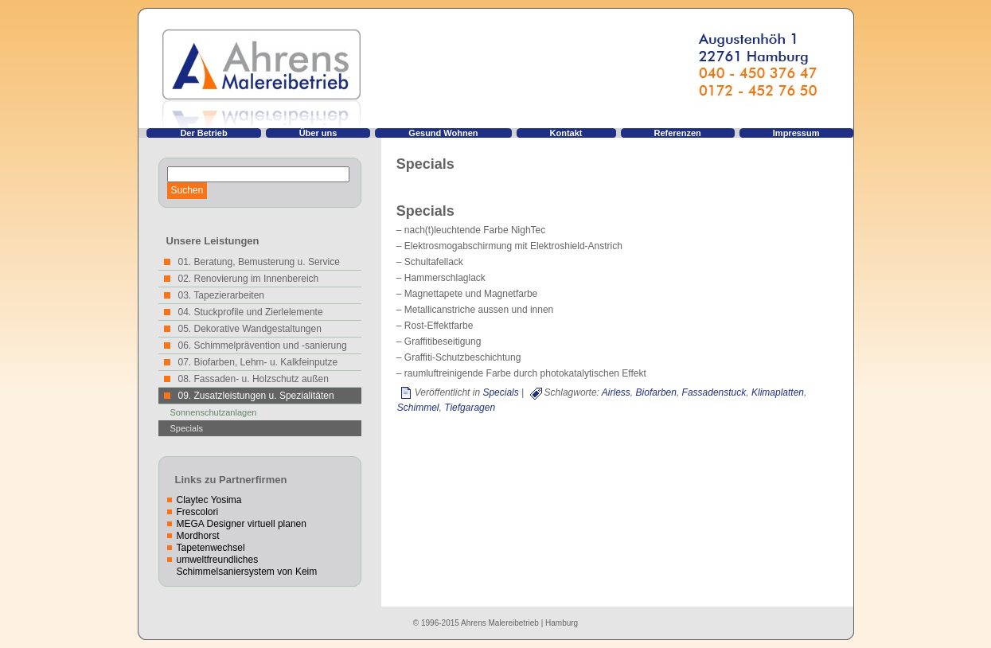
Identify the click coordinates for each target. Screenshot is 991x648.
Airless (616, 392)
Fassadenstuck (714, 392)
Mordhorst (198, 535)
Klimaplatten (777, 392)
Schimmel (418, 407)
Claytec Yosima (209, 500)
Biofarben (656, 392)
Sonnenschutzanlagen (213, 412)
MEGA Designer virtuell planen (241, 523)
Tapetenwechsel (211, 547)
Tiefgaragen (469, 407)
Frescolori (198, 511)
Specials (187, 428)
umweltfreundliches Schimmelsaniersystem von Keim (247, 565)
